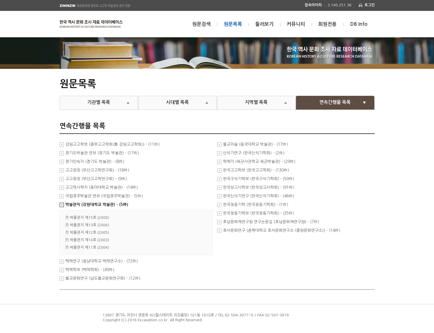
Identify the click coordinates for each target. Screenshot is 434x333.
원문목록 (233, 24)
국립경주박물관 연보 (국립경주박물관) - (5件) (104, 196)
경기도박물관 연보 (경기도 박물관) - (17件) (102, 153)
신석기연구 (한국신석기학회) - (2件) (253, 153)
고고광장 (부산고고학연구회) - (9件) (96, 179)
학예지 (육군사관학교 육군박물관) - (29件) (259, 161)
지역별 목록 (256, 102)
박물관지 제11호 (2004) (89, 247)
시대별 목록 (177, 102)
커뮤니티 (296, 24)
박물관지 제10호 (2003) (89, 240)
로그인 (369, 5)
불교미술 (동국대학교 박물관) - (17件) (255, 144)
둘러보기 (264, 24)
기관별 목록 (98, 102)
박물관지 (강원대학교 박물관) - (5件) (96, 205)
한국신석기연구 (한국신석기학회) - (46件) (258, 196)
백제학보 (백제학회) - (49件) (89, 270)
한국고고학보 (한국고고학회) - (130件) (256, 170)
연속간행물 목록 (335, 102)
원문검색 (201, 24)
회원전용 (327, 24)
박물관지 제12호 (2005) (89, 232)
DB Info (359, 24)
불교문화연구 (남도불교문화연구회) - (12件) (102, 278)
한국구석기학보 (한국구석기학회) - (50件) (258, 179)
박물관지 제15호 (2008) (89, 217)
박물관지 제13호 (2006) (89, 225)
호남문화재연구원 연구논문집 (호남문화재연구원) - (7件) (271, 222)
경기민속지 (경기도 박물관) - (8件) (94, 161)
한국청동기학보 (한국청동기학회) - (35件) (258, 213)
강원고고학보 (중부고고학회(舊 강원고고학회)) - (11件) (112, 144)
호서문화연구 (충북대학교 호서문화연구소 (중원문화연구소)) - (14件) (281, 230)
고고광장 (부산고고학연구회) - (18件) (97, 170)
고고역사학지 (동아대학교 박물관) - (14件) (101, 187)
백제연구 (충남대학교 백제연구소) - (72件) (101, 261)
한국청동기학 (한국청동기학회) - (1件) (255, 205)
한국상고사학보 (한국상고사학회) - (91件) (258, 187)
